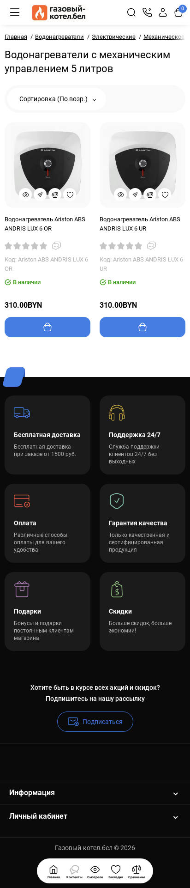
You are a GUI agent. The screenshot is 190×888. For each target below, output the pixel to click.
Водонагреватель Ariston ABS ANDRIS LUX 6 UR (140, 224)
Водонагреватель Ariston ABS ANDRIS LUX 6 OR (45, 224)
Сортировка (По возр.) (57, 99)
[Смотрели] (74, 871)
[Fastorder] (40, 194)
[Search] (131, 12)
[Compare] (54, 194)
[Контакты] (147, 12)
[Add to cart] (47, 327)
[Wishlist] (69, 194)
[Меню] (15, 12)
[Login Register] (163, 12)
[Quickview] (25, 194)
